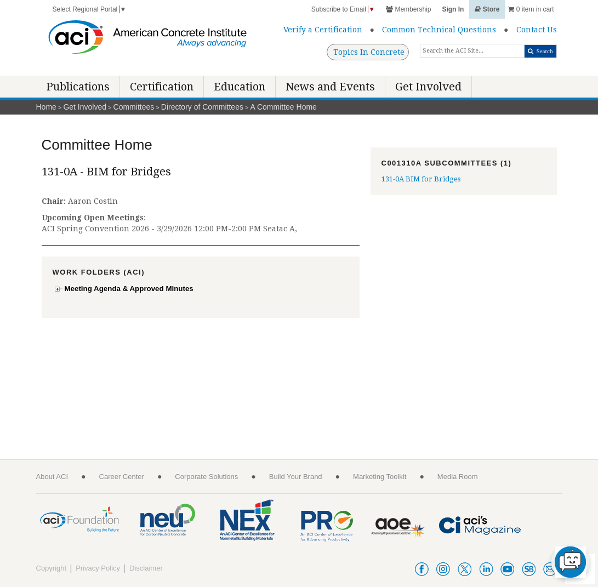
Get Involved (428, 86)
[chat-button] (570, 562)
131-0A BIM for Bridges (420, 179)
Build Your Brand (295, 476)
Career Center (121, 476)
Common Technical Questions (439, 29)
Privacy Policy (98, 568)
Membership (408, 9)
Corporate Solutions (206, 476)
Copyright (51, 568)
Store (487, 9)
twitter (464, 569)
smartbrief (529, 569)
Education (239, 86)
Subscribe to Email (343, 9)
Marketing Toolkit (379, 476)
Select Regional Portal (90, 9)
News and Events (330, 86)
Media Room (457, 476)
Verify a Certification (322, 29)
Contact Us (536, 29)
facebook (422, 569)
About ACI (52, 476)
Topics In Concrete (369, 52)
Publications (78, 86)
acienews (550, 569)
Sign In (453, 9)
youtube (507, 569)
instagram (443, 569)
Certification (161, 86)
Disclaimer (146, 568)
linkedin (486, 569)
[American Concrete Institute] (147, 39)
